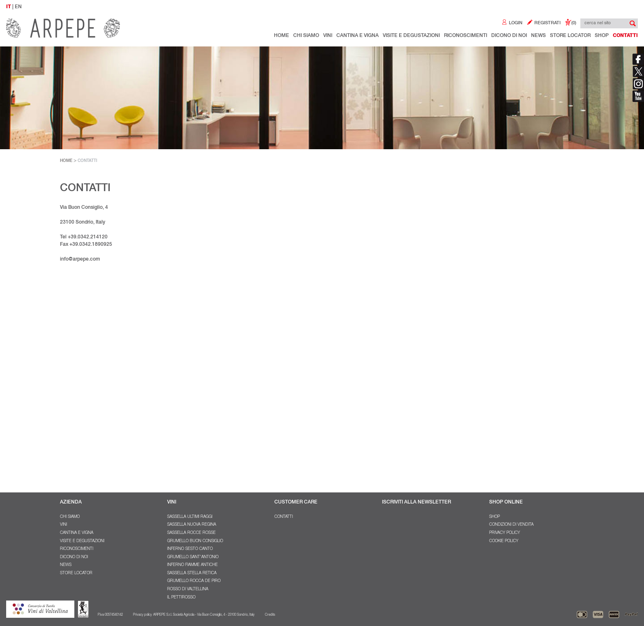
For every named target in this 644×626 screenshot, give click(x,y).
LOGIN (511, 23)
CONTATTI (87, 161)
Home (281, 35)
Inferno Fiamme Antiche (192, 565)
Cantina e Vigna (357, 35)
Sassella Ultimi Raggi (189, 517)
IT (8, 7)
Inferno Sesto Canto (190, 549)
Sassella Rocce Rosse (191, 533)
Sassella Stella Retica (191, 573)
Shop (602, 35)
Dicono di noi (509, 35)
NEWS (538, 35)
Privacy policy (504, 533)
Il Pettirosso (181, 598)
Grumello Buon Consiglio (195, 541)
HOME (66, 161)
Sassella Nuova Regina (191, 525)
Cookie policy (503, 541)
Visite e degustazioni (411, 35)
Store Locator (570, 35)
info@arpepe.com (80, 259)
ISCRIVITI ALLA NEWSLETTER (416, 502)
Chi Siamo (306, 35)
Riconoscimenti (465, 35)
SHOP (494, 517)
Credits (270, 615)
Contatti (625, 35)
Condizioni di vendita (511, 525)
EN (18, 7)
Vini (327, 35)
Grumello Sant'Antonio (192, 557)
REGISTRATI (544, 23)
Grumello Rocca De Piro (194, 581)
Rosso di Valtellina (187, 589)
